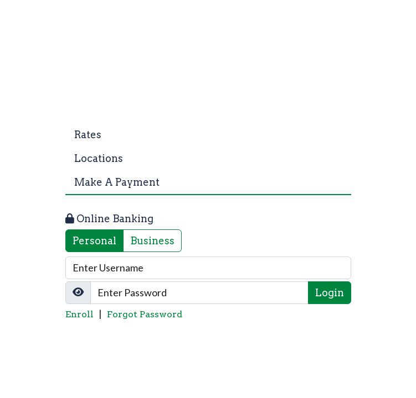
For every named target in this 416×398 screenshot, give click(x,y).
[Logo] (208, 72)
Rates (87, 134)
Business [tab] (152, 241)
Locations (98, 158)
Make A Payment (117, 182)
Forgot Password (144, 314)
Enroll (79, 314)
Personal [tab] (94, 241)
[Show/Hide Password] (78, 292)
